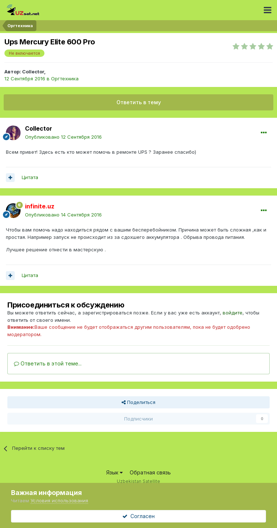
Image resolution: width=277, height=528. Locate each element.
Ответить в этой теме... (48, 363)
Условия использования (59, 500)
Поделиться (138, 402)
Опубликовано (63, 137)
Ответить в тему (138, 102)
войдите (232, 313)
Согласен (138, 516)
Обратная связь (150, 472)
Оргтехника (65, 78)
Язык (114, 472)
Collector (33, 71)
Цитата (30, 177)
